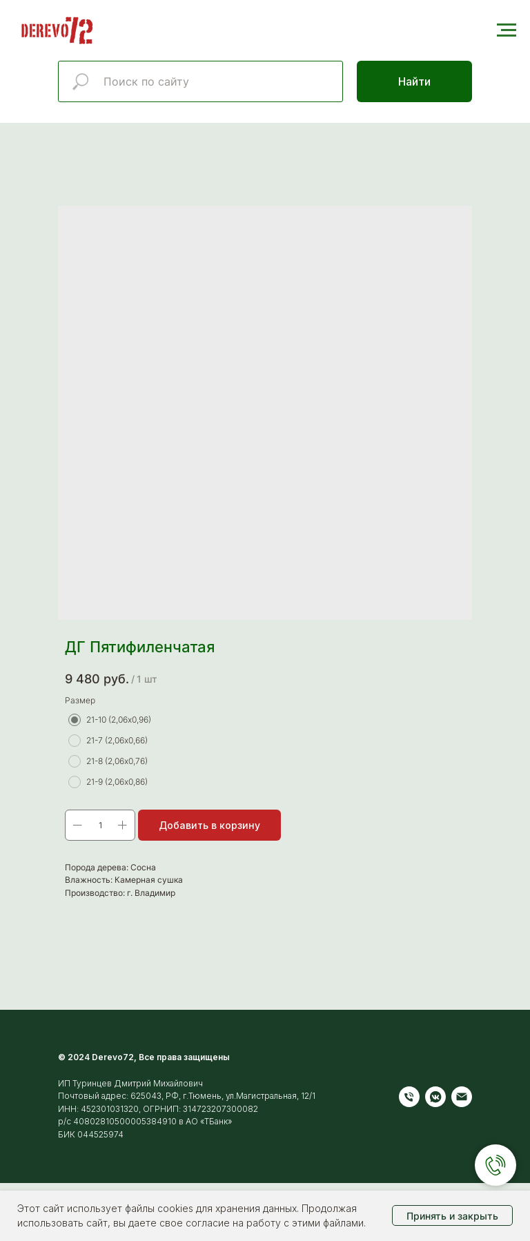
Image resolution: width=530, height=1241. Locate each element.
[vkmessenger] (435, 1096)
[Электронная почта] (461, 1096)
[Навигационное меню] (506, 30)
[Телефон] (409, 1096)
